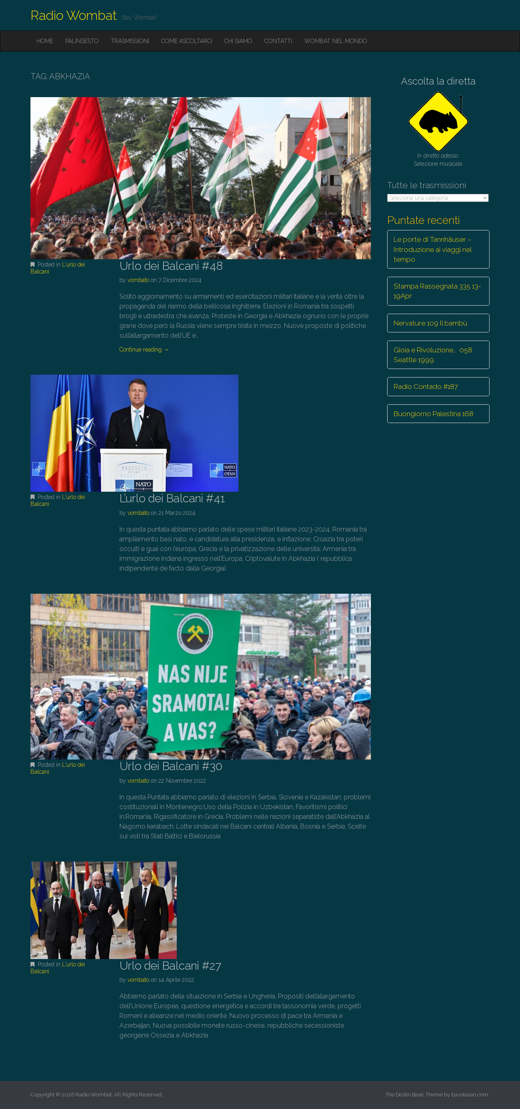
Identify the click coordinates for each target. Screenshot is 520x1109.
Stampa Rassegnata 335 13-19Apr (437, 291)
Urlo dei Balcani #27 (170, 965)
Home (45, 41)
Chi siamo (238, 41)
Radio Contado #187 (426, 386)
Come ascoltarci (186, 41)
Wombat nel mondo (335, 41)
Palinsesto (82, 41)
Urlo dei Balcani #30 (171, 766)
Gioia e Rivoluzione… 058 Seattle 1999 (433, 355)
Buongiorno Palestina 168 (433, 414)
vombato (138, 280)
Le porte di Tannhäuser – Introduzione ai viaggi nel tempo (433, 249)
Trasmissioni (130, 41)
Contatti (278, 41)
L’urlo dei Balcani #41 (172, 498)
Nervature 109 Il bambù (430, 323)
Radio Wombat (73, 15)
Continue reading (144, 349)
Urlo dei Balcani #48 (171, 266)
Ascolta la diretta (438, 81)
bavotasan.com (469, 1095)
